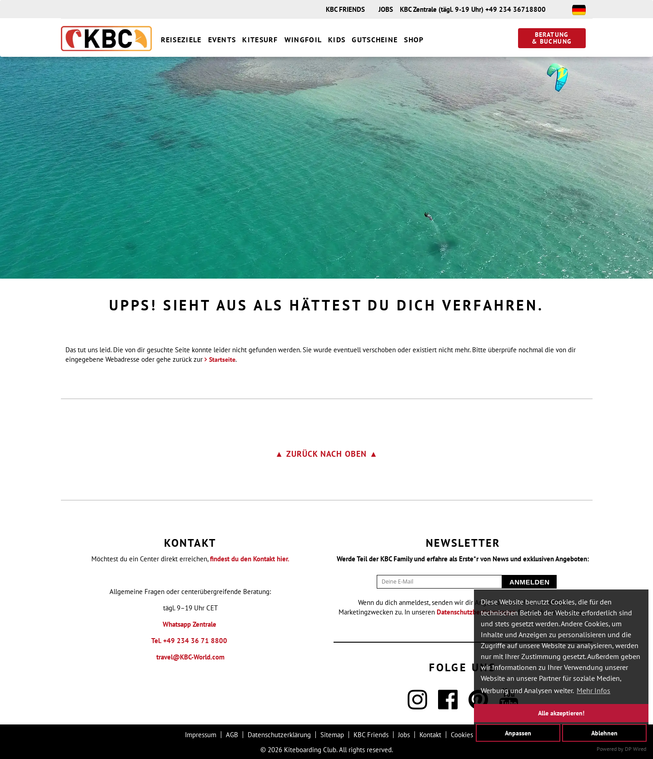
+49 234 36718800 (515, 9)
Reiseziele (181, 39)
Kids (336, 39)
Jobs (404, 734)
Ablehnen (604, 732)
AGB (232, 734)
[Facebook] (448, 705)
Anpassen (518, 732)
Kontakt (430, 734)
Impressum (200, 734)
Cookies (462, 734)
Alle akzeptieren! (561, 713)
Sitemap (332, 734)
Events (222, 39)
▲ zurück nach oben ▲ (326, 454)
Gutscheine (375, 39)
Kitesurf (260, 39)
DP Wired (635, 748)
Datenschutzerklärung (279, 734)
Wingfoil (303, 39)
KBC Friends (371, 734)
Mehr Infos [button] (593, 690)
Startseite (222, 359)
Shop (414, 39)
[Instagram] (417, 705)
